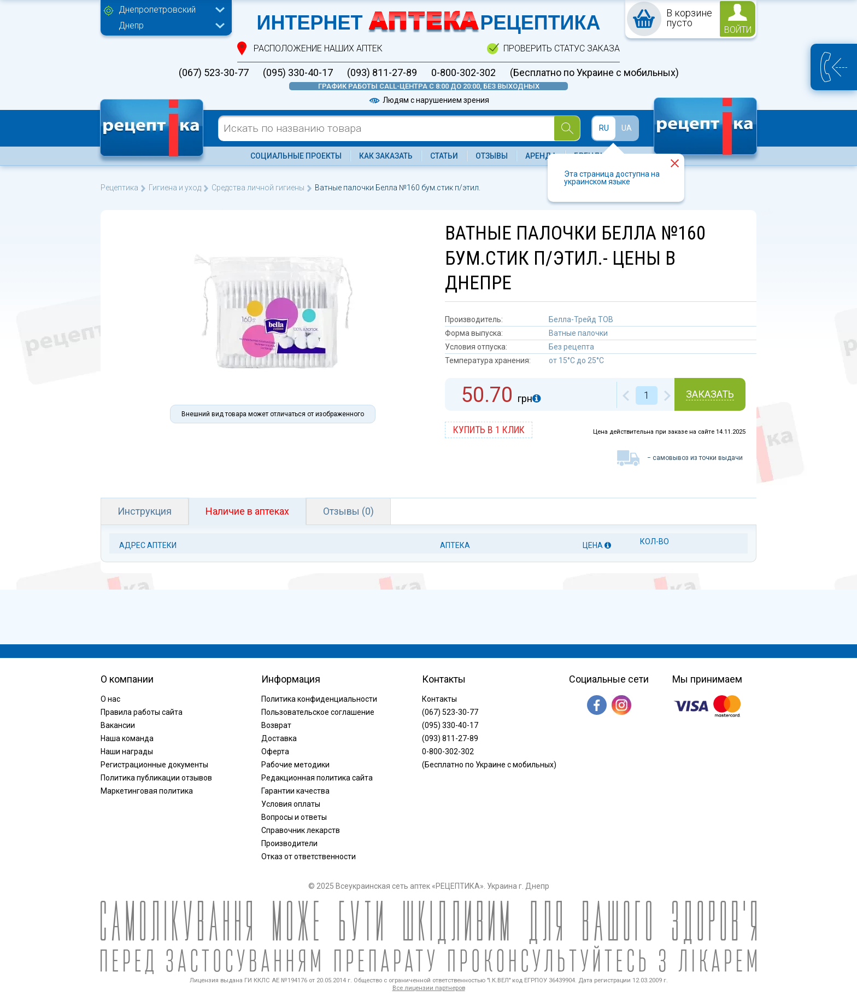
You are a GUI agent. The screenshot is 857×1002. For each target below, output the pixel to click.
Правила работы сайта (142, 712)
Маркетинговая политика (147, 791)
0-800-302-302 (463, 73)
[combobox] (169, 11)
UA (626, 128)
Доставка (279, 738)
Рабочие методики (295, 764)
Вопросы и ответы (294, 817)
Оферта (275, 751)
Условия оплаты (290, 804)
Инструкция (145, 511)
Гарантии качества (295, 791)
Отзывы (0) (348, 511)
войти (738, 30)
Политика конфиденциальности (319, 699)
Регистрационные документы (154, 764)
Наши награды (127, 751)
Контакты (439, 699)
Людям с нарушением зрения (428, 100)
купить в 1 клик (489, 429)
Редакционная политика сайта (317, 777)
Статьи (444, 156)
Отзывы (492, 156)
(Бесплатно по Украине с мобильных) (594, 73)
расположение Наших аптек (318, 48)
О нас (110, 699)
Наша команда (127, 738)
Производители (289, 843)
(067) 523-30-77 (214, 73)
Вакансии (118, 725)
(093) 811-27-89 (382, 73)
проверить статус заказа (561, 48)
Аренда (540, 156)
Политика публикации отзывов (156, 777)
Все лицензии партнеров (428, 988)
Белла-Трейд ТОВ (581, 319)
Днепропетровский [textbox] (157, 9)
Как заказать (386, 156)
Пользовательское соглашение (317, 712)
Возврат (276, 725)
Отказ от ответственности (308, 856)
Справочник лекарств (300, 830)
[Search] (567, 128)
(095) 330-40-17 (298, 73)
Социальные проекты (296, 156)
